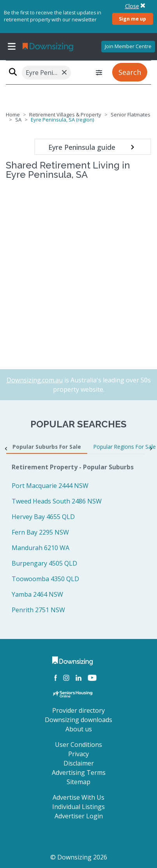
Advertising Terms (79, 772)
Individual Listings (78, 806)
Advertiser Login (79, 816)
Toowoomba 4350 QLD (45, 579)
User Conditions (78, 744)
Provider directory (78, 710)
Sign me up (132, 18)
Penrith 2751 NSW (38, 610)
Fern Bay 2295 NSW (40, 532)
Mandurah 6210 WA (40, 547)
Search (129, 72)
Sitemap (78, 782)
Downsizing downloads (78, 719)
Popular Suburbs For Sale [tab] (46, 446)
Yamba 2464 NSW (37, 594)
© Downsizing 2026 (78, 857)
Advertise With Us (78, 797)
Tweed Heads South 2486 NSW (57, 501)
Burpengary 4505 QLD (44, 563)
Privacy (78, 754)
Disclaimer (79, 763)
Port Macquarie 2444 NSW (50, 485)
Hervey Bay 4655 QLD (43, 516)
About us (78, 729)
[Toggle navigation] (11, 46)
